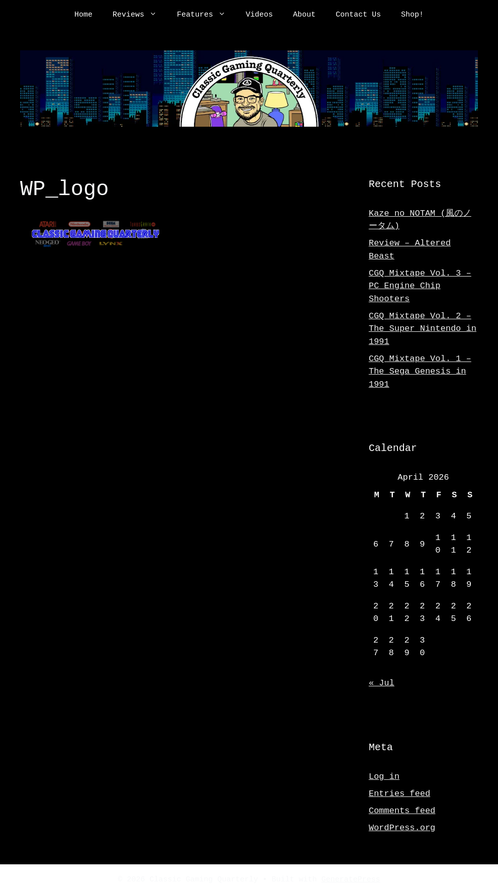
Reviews (140, 15)
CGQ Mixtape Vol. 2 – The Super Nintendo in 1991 (422, 328)
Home (83, 15)
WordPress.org (402, 828)
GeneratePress (351, 880)
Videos (259, 15)
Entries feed (399, 793)
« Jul (381, 683)
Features (206, 15)
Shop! (412, 15)
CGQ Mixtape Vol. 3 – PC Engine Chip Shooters (420, 286)
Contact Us (358, 15)
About (304, 15)
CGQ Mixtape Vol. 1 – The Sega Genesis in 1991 (420, 371)
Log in (384, 776)
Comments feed (402, 811)
